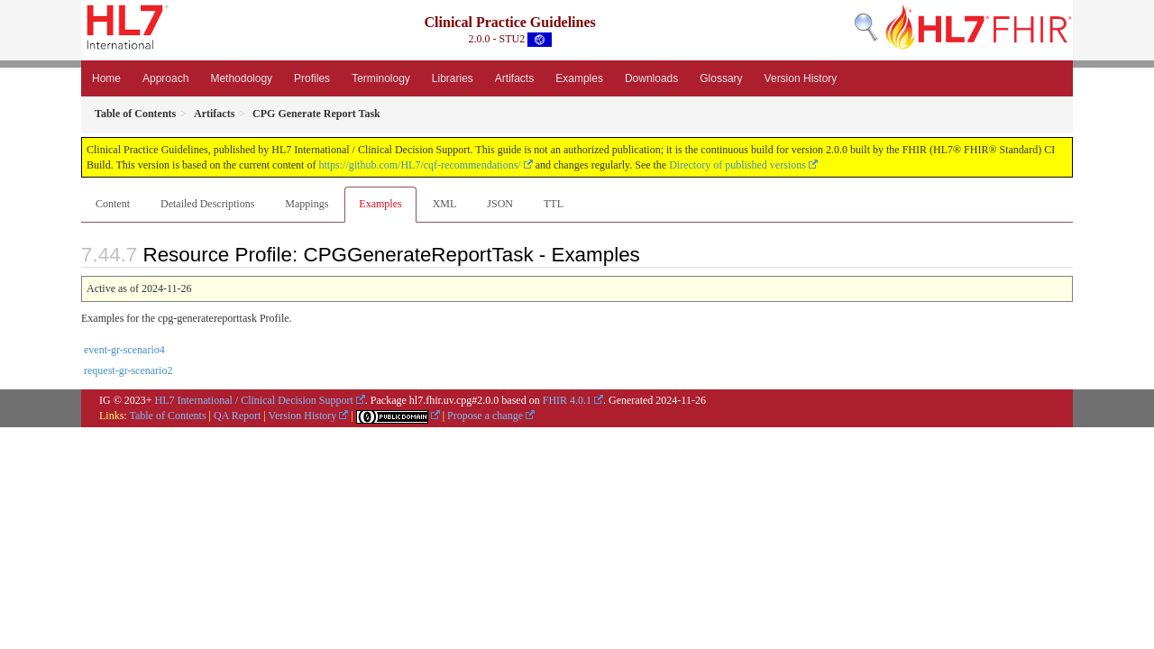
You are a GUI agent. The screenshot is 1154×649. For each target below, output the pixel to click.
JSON (500, 203)
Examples (579, 78)
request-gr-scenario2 (128, 370)
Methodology (241, 78)
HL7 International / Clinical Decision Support (254, 400)
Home (106, 78)
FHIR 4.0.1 (567, 400)
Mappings (306, 203)
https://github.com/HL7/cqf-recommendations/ (419, 165)
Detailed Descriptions (207, 203)
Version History (801, 78)
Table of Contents (167, 415)
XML (445, 203)
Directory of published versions (737, 165)
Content (113, 203)
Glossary (721, 78)
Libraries (452, 78)
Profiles (312, 78)
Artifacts (514, 78)
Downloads (651, 78)
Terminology (381, 78)
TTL (553, 203)
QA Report (237, 415)
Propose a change (485, 415)
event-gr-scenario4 (124, 349)
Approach (165, 78)
